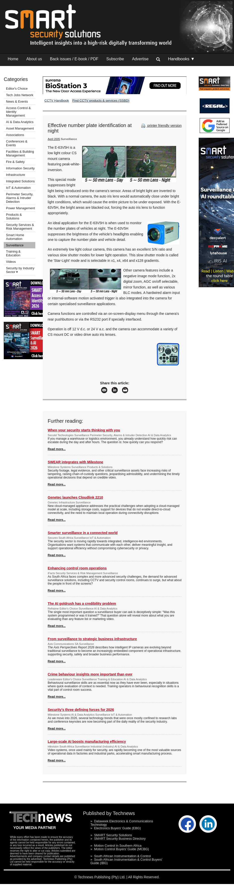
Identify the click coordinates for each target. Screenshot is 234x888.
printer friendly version (161, 126)
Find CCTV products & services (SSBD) (100, 100)
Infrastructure (15, 175)
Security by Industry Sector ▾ (20, 270)
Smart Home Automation (15, 237)
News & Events (17, 101)
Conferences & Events (16, 143)
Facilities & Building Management (20, 153)
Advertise (140, 59)
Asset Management (20, 128)
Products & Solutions (14, 216)
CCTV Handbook (57, 100)
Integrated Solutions (20, 181)
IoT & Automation (18, 188)
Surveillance (15, 245)
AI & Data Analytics (20, 122)
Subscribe (115, 59)
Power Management (20, 208)
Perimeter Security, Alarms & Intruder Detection (19, 198)
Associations (15, 135)
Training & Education (13, 253)
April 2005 (54, 138)
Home (13, 59)
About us (34, 59)
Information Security (20, 168)
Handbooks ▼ (181, 59)
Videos (11, 262)
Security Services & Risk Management (20, 226)
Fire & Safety (15, 162)
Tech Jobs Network (19, 95)
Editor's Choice (17, 88)
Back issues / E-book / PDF (74, 59)
